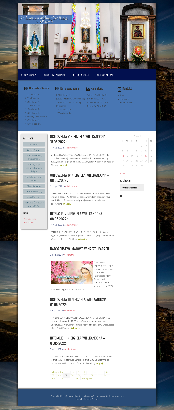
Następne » (87, 378)
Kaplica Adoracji (33, 149)
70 (72, 375)
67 (53, 375)
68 (59, 375)
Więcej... (64, 165)
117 (68, 378)
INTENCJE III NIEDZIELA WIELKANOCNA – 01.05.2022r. (77, 340)
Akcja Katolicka (34, 186)
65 (101, 372)
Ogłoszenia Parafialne (54, 74)
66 (107, 372)
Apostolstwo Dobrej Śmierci (34, 178)
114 (104, 375)
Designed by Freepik (89, 399)
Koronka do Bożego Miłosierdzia (34, 157)
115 (53, 378)
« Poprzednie (57, 372)
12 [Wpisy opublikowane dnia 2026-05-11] (122, 155)
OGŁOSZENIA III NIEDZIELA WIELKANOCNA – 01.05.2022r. (79, 302)
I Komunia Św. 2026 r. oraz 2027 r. (34, 204)
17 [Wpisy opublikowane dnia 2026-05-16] (146, 155)
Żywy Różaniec (34, 197)
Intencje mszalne (81, 74)
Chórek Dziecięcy (34, 191)
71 (79, 375)
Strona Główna (28, 74)
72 (85, 375)
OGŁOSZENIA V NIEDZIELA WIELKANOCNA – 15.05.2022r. (79, 139)
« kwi (122, 173)
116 (61, 378)
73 (92, 375)
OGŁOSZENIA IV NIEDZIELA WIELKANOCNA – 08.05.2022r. (79, 177)
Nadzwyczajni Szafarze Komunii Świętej (34, 168)
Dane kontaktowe (105, 74)
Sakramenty (34, 144)
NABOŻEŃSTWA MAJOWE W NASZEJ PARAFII (79, 248)
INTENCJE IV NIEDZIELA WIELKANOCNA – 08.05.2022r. (77, 216)
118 (76, 378)
